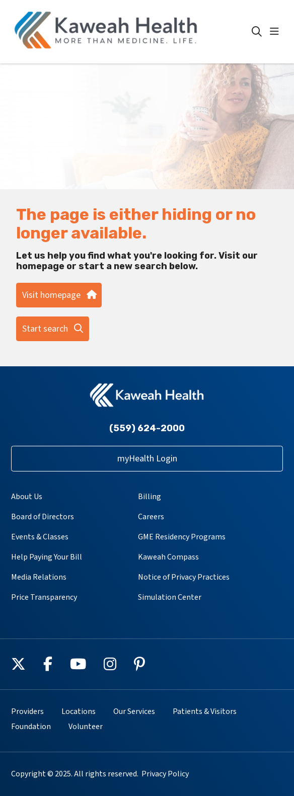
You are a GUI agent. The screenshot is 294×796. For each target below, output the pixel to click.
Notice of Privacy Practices (184, 577)
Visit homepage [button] (59, 295)
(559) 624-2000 (147, 428)
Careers (151, 516)
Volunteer (85, 726)
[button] (276, 32)
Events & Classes (39, 536)
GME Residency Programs (182, 536)
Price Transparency (44, 597)
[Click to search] (257, 32)
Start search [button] (52, 329)
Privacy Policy (165, 773)
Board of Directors (42, 516)
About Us (26, 496)
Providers (27, 711)
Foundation (31, 726)
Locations (78, 711)
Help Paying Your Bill (46, 557)
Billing (149, 496)
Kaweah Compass (168, 557)
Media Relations (38, 577)
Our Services (134, 711)
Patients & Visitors (205, 711)
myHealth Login (147, 458)
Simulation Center (169, 597)
